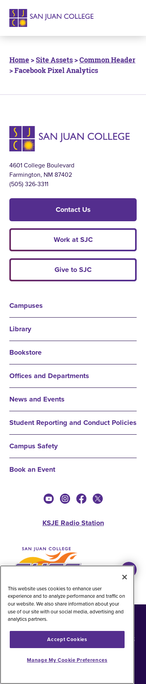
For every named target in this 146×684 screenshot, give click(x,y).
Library (20, 329)
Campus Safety (33, 446)
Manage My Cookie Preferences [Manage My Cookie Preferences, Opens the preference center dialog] (67, 660)
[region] (67, 624)
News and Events (37, 399)
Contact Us (73, 209)
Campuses (26, 305)
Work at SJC (73, 240)
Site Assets (54, 59)
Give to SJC (73, 270)
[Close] (124, 577)
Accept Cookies (67, 639)
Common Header (107, 59)
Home (19, 59)
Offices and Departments (49, 376)
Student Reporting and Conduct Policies (73, 423)
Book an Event (32, 469)
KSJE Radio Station (73, 523)
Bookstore (25, 352)
